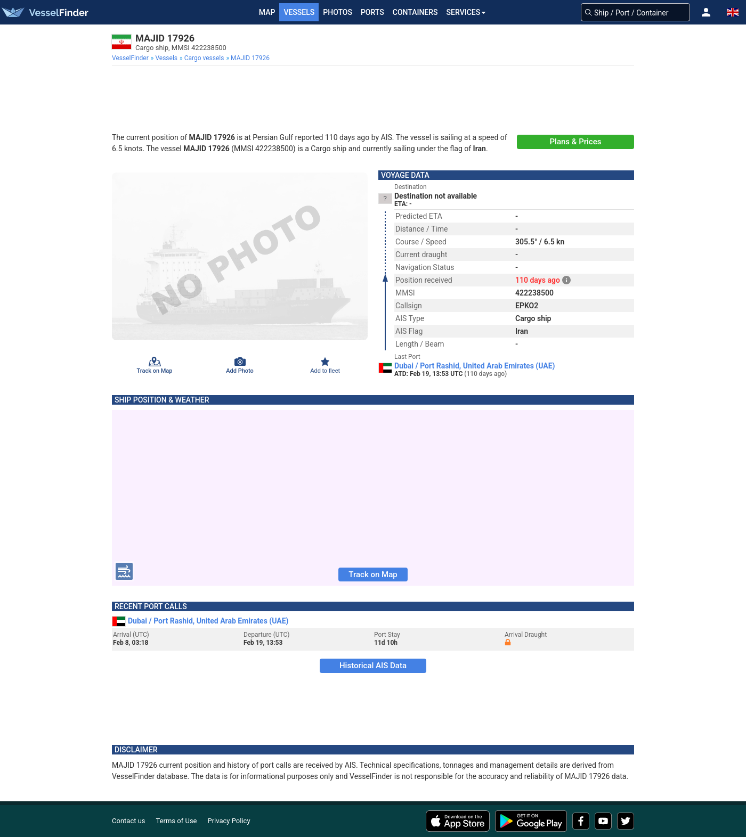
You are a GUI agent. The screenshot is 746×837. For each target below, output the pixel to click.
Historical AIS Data (373, 665)
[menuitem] (131, 58)
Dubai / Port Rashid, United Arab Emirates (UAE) (474, 366)
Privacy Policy (229, 821)
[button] (706, 12)
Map (267, 12)
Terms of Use (176, 821)
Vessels (298, 12)
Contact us (128, 821)
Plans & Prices (576, 141)
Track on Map (372, 574)
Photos (337, 12)
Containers (415, 12)
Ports (372, 12)
